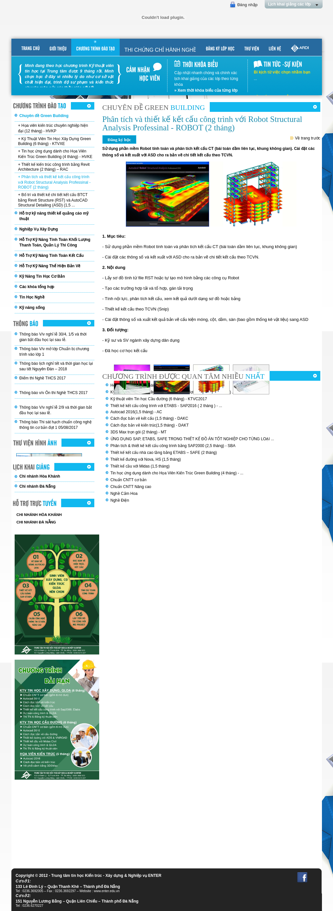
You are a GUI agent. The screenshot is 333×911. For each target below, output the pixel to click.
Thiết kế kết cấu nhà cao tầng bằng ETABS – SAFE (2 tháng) (164, 452)
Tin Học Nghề (32, 297)
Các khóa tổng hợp (37, 286)
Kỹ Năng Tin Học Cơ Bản (42, 276)
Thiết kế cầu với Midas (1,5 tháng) (140, 466)
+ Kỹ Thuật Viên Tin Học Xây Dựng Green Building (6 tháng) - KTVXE (54, 141)
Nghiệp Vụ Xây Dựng (39, 229)
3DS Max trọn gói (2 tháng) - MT (138, 432)
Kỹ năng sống (32, 307)
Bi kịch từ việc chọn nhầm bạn (282, 72)
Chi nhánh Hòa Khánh (40, 476)
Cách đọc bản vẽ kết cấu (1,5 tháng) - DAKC (149, 418)
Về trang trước (305, 138)
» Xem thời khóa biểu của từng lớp (206, 90)
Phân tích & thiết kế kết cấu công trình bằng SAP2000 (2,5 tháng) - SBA (173, 445)
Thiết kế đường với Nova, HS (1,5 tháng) (146, 459)
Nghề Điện (120, 500)
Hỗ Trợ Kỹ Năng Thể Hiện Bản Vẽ (50, 266)
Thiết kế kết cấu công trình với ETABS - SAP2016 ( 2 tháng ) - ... (166, 405)
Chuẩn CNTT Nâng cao (131, 486)
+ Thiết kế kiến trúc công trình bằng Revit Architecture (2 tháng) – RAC (54, 167)
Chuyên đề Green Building (44, 115)
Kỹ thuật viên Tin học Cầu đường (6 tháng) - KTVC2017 (159, 399)
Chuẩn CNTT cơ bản (129, 480)
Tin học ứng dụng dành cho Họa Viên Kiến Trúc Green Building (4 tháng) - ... (177, 473)
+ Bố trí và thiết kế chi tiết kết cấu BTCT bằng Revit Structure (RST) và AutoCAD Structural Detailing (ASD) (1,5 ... (53, 199)
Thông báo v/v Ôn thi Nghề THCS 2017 (54, 392)
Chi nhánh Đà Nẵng (38, 486)
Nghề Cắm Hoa (124, 493)
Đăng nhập (247, 5)
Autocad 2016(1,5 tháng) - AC (136, 412)
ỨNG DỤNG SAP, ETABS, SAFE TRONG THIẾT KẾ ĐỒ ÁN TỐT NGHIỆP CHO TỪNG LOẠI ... (192, 439)
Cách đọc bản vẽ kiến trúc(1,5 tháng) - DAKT (150, 425)
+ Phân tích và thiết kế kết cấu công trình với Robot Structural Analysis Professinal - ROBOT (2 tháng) (54, 182)
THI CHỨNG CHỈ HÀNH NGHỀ (160, 50)
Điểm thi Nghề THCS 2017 (43, 378)
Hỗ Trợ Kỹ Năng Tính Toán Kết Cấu (52, 255)
